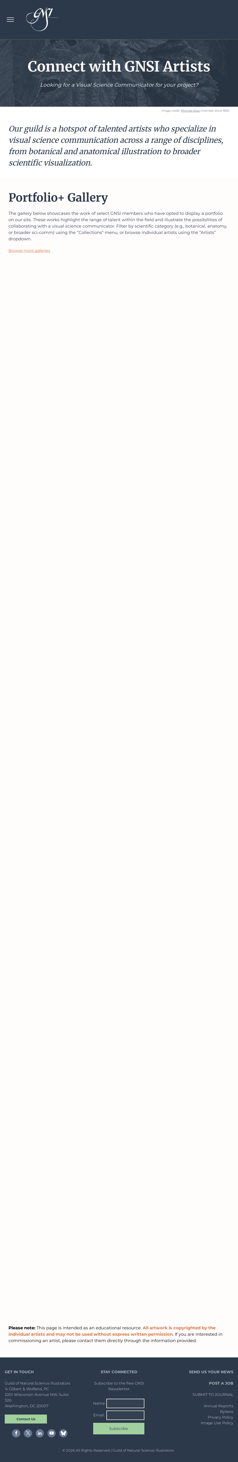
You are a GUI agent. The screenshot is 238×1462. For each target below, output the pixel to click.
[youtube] (51, 1434)
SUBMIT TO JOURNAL (212, 1394)
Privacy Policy (220, 1417)
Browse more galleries (29, 250)
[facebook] (16, 1434)
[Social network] (63, 1434)
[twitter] (28, 1434)
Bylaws (226, 1411)
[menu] (10, 19)
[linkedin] (40, 1434)
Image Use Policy (217, 1423)
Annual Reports (218, 1406)
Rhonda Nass (190, 110)
